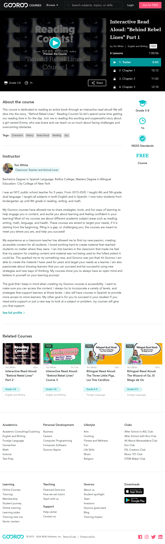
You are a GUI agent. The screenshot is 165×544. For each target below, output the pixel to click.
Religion (88, 458)
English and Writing (14, 436)
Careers (47, 436)
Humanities (9, 445)
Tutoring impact (93, 516)
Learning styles (11, 512)
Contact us (49, 516)
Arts (86, 431)
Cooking (89, 436)
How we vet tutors (54, 494)
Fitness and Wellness (96, 440)
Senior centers (11, 521)
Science (7, 454)
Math (6, 449)
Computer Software (54, 445)
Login (130, 5)
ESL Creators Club (135, 449)
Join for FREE (150, 5)
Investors (89, 503)
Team (87, 498)
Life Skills (89, 449)
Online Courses (11, 489)
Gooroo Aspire (52, 449)
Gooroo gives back (95, 507)
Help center (50, 511)
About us (89, 489)
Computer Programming (57, 440)
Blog (86, 512)
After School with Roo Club (140, 436)
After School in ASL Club (138, 431)
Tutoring (8, 494)
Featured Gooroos (54, 489)
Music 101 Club (133, 454)
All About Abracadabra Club (140, 440)
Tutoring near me (13, 516)
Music (87, 454)
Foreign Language (13, 440)
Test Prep (8, 458)
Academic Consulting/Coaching (21, 431)
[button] (52, 5)
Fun (86, 445)
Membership (10, 498)
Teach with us (51, 498)
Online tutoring (12, 507)
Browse (52, 5)
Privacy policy (87, 536)
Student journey (12, 503)
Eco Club (129, 445)
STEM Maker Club (134, 458)
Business (48, 431)
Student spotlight (94, 494)
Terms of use (70, 536)
